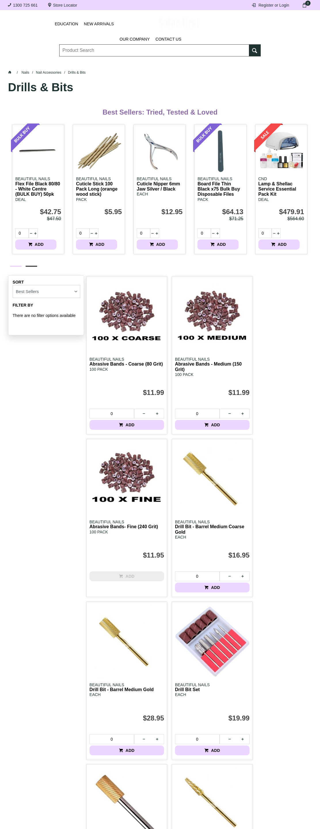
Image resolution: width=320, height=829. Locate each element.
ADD (52, 233)
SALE (274, 63)
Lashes (48, 63)
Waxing (180, 63)
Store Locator (65, 5)
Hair (202, 63)
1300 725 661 (25, 5)
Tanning (153, 63)
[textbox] (154, 46)
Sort (18, 277)
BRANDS (251, 63)
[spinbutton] (20, 233)
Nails (129, 63)
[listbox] (46, 286)
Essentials (101, 63)
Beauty (225, 63)
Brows (72, 63)
